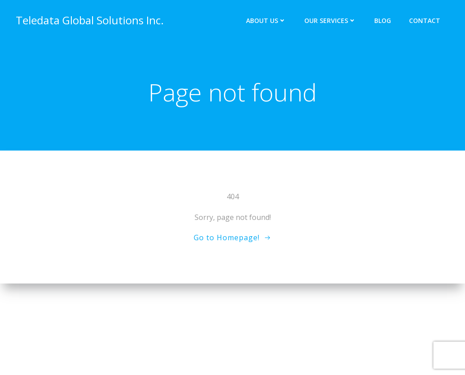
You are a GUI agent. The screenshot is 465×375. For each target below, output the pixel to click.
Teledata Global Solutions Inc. (90, 20)
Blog (382, 20)
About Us (266, 20)
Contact (424, 20)
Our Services (330, 20)
